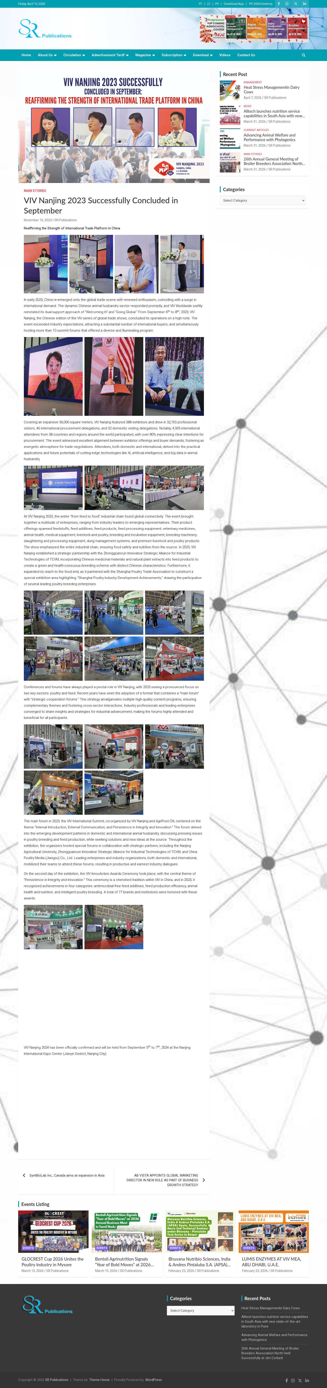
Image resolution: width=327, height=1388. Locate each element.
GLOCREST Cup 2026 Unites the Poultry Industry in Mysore (53, 1261)
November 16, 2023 (38, 220)
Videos (224, 55)
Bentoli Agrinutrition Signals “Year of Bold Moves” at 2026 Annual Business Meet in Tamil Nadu (123, 1267)
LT (208, 3)
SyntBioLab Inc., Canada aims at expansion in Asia (67, 1175)
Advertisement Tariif (108, 55)
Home (26, 55)
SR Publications (65, 220)
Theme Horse (99, 1380)
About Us (45, 55)
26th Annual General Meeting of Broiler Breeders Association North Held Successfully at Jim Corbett (273, 164)
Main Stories (35, 191)
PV (217, 3)
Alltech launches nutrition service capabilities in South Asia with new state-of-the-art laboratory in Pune (273, 116)
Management (253, 82)
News (247, 106)
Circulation (72, 55)
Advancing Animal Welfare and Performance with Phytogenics (269, 137)
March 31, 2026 (255, 121)
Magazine (143, 55)
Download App (234, 3)
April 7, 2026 (252, 97)
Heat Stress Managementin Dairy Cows (271, 89)
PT (200, 3)
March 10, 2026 (33, 1271)
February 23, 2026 (181, 1271)
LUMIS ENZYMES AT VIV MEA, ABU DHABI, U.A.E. (271, 1261)
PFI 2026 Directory (260, 3)
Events (28, 1248)
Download (201, 55)
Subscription (172, 55)
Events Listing (35, 1204)
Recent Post (235, 74)
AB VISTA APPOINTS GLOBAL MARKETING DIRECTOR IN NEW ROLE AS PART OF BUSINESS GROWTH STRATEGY (162, 1180)
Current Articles (256, 130)
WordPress (153, 1380)
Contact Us (246, 55)
